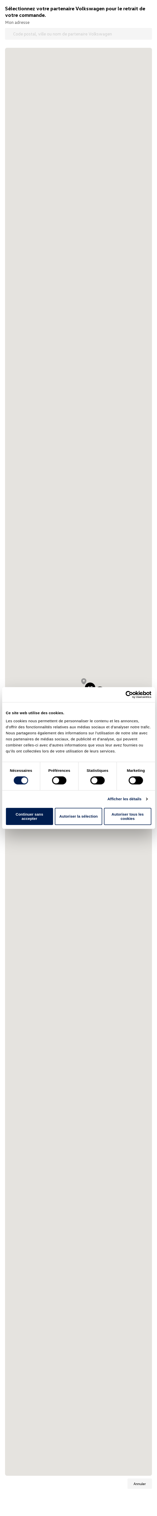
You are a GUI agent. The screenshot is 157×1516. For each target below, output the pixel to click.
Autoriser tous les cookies (128, 816)
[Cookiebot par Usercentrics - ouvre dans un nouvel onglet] (129, 694)
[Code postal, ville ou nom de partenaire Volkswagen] (78, 34)
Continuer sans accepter (29, 816)
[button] (83, 681)
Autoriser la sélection (78, 816)
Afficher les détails (124, 799)
